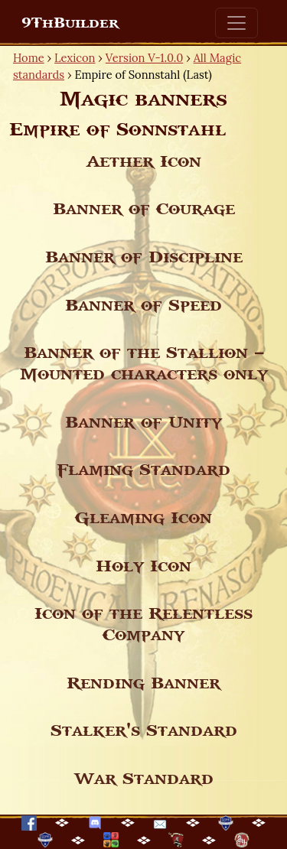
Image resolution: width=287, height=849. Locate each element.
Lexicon (74, 57)
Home (28, 57)
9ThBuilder (70, 23)
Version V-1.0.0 (145, 57)
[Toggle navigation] (236, 23)
